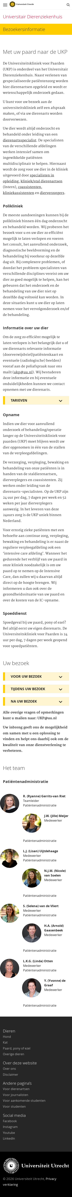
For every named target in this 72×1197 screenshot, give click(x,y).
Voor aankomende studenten (24, 1100)
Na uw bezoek (24, 701)
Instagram (10, 1127)
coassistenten (29, 187)
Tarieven (19, 400)
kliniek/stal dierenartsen (41, 181)
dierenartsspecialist (19, 140)
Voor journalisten (15, 1095)
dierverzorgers (52, 193)
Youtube (9, 1133)
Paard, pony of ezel (16, 1048)
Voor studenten (14, 1106)
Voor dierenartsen (16, 1089)
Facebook (10, 1121)
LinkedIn (9, 1138)
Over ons (9, 1069)
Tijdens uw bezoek (28, 689)
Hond (7, 1037)
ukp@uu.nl (23, 372)
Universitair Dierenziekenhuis (32, 17)
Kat (5, 1042)
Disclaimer (10, 1074)
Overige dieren (13, 1054)
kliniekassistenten (18, 193)
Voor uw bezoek (26, 676)
